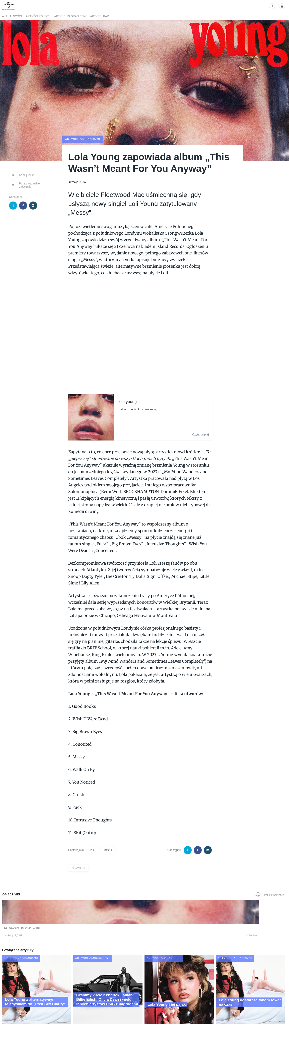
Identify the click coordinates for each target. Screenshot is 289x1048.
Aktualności (12, 16)
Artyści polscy (38, 16)
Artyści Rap (99, 16)
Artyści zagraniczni (70, 16)
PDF (93, 850)
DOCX (108, 850)
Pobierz (62, 936)
